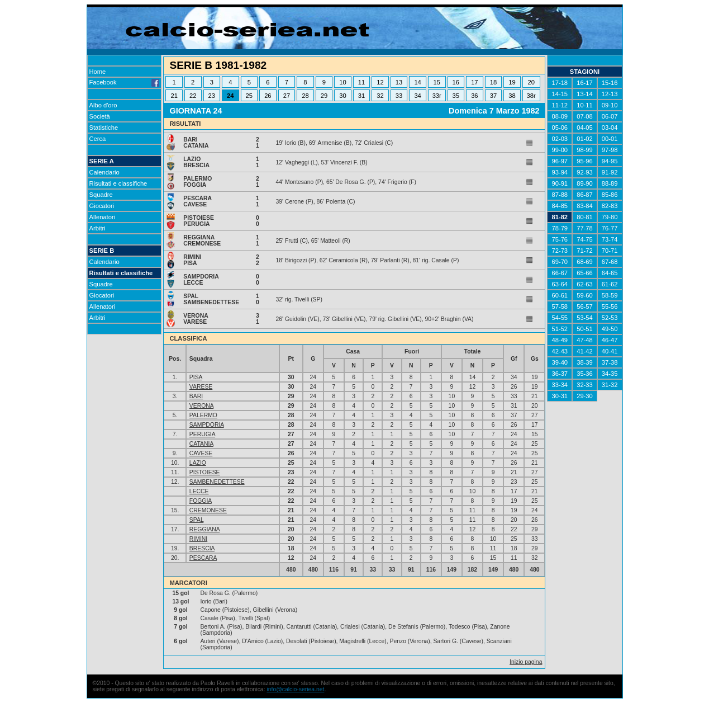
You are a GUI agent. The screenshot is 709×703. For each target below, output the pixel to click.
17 (474, 82)
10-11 (585, 105)
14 (417, 82)
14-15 (559, 94)
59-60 (585, 295)
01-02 (585, 138)
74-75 (585, 239)
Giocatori (102, 205)
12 (380, 82)
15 (436, 82)
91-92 (610, 172)
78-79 (559, 228)
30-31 (559, 396)
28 (305, 95)
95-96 (585, 161)
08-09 (559, 116)
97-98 (610, 150)
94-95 (610, 161)
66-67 (559, 273)
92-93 (585, 172)
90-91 (559, 183)
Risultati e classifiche (118, 183)
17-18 (559, 82)
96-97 (559, 161)
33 (399, 95)
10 (342, 82)
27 (286, 95)
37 (493, 95)
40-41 (610, 351)
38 (511, 95)
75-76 (559, 239)
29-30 (585, 396)
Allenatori (102, 217)
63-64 (559, 284)
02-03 (559, 138)
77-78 (585, 228)
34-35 (610, 373)
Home (97, 71)
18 (493, 82)
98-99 (585, 150)
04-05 (585, 127)
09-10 (610, 105)
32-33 (585, 384)
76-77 (610, 228)
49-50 (610, 328)
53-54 (585, 317)
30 (342, 95)
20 (530, 82)
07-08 (585, 116)
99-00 (559, 150)
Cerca (97, 138)
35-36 (585, 373)
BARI (196, 396)
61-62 (610, 284)
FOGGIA (200, 501)
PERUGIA (202, 434)
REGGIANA (204, 529)
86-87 (585, 194)
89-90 (585, 183)
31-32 (610, 384)
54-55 (559, 317)
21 (173, 95)
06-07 (610, 116)
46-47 (610, 340)
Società (99, 116)
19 (511, 82)
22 (192, 95)
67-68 (610, 261)
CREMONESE (208, 510)
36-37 (559, 373)
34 (417, 95)
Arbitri (97, 228)
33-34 (559, 384)
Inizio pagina (526, 662)
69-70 (559, 261)
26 (267, 95)
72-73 (559, 250)
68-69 (585, 261)
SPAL (196, 520)
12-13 (610, 94)
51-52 (559, 328)
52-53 (610, 317)
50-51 (585, 328)
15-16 (610, 82)
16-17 (585, 82)
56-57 (585, 306)
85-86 (610, 194)
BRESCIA (202, 548)
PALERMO (203, 415)
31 (361, 95)
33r (436, 95)
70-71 (610, 250)
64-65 (610, 273)
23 (211, 95)
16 (456, 82)
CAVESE (200, 453)
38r (531, 95)
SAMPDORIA (206, 425)
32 (380, 95)
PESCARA (203, 558)
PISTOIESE (204, 472)
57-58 (559, 306)
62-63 (585, 284)
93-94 (559, 172)
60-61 (559, 295)
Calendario (104, 172)
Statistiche (103, 127)
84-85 (559, 205)
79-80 (610, 217)
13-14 (585, 94)
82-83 (610, 205)
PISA (195, 377)
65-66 (585, 273)
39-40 (559, 362)
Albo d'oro (103, 105)
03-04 (610, 127)
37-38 (610, 362)
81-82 (559, 217)
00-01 (610, 138)
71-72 (585, 250)
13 (399, 82)
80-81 (585, 217)
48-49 (559, 340)
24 (230, 95)
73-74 (610, 239)
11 (361, 82)
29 (324, 95)
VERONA (201, 406)
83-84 (585, 205)
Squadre (101, 194)
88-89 (610, 183)
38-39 (585, 362)
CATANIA (201, 444)
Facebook (124, 82)
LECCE (199, 491)
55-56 (610, 306)
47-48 (585, 340)
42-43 (559, 351)
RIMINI (198, 539)
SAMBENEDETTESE (217, 482)
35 (456, 95)
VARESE (200, 387)
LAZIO (197, 463)
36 (474, 95)
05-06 (559, 127)
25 (249, 95)
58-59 (610, 295)
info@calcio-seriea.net (295, 689)
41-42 (585, 351)
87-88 (559, 194)
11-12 (559, 105)
